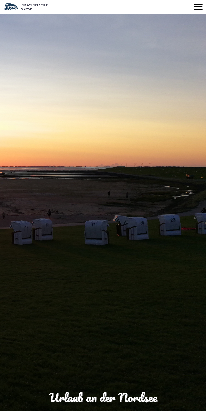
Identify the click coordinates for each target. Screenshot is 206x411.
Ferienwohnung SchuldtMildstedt (34, 7)
